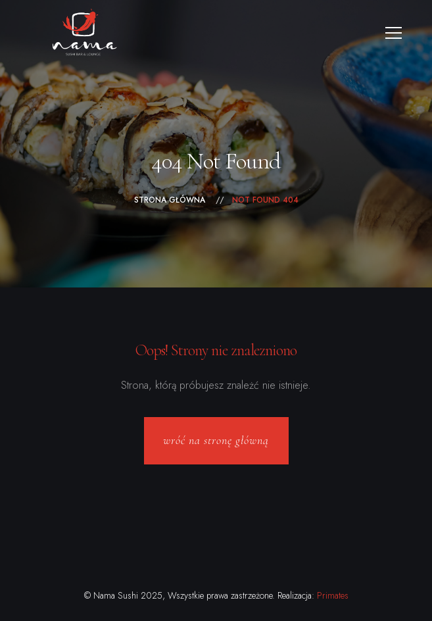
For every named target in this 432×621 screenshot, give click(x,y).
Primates (332, 595)
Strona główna (169, 200)
